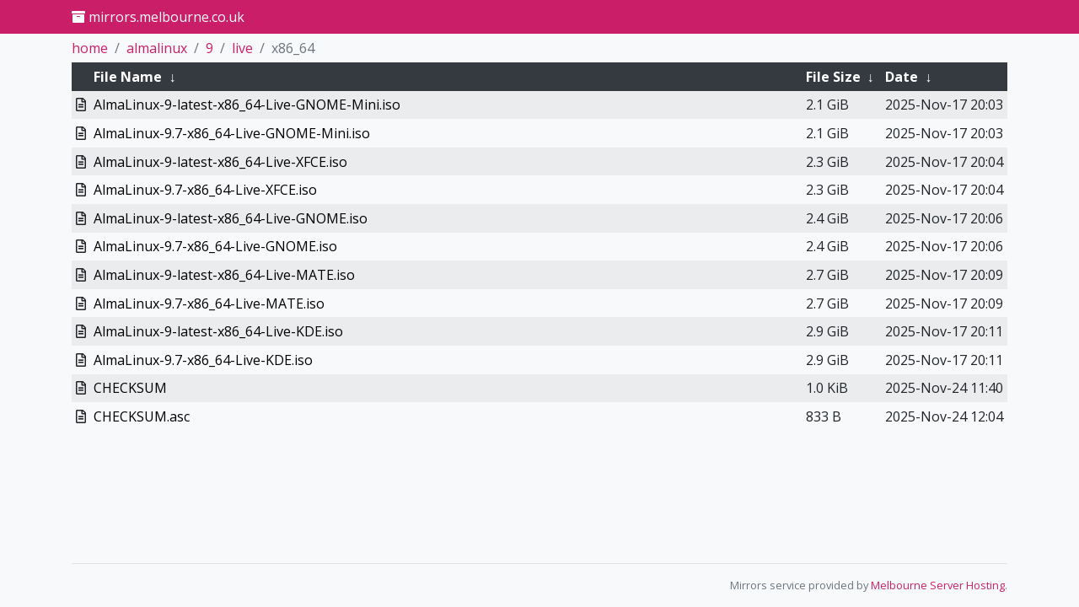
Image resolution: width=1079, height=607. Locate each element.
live (242, 48)
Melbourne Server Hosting (938, 585)
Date (901, 76)
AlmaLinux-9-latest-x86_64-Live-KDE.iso (218, 331)
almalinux (156, 48)
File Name (128, 76)
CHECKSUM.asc (142, 416)
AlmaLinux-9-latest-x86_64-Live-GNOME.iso (231, 218)
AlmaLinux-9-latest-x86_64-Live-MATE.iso (224, 275)
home (90, 48)
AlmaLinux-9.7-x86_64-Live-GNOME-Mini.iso (232, 133)
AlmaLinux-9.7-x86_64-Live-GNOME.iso (215, 246)
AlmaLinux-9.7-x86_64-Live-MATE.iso (209, 303)
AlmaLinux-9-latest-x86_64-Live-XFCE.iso (220, 162)
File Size (833, 76)
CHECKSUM (130, 388)
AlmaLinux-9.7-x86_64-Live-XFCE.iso (205, 189)
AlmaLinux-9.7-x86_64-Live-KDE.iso (203, 360)
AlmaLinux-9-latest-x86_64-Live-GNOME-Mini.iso (247, 104)
